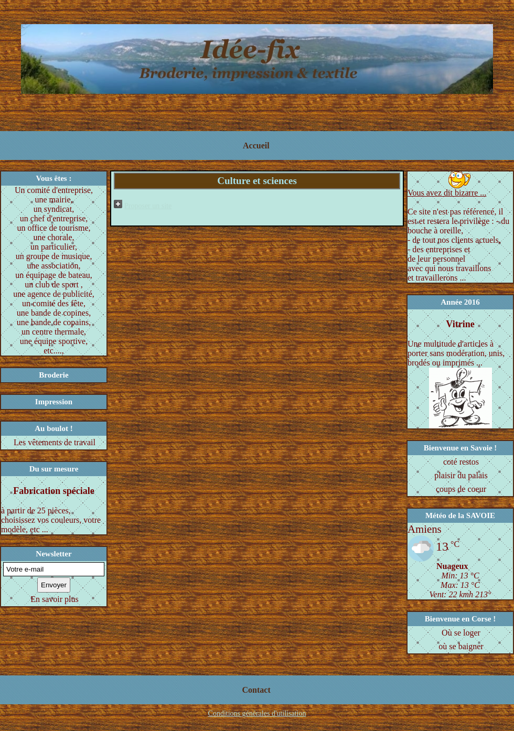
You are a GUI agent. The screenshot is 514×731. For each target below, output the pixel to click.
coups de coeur (461, 489)
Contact (256, 689)
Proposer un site (148, 206)
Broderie (53, 375)
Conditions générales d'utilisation (257, 713)
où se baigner (460, 646)
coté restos (461, 461)
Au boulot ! (54, 428)
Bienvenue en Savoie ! (460, 448)
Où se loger (461, 632)
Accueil (256, 145)
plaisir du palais (460, 475)
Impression (53, 401)
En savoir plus (54, 599)
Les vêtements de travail (54, 442)
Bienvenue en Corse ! (460, 619)
